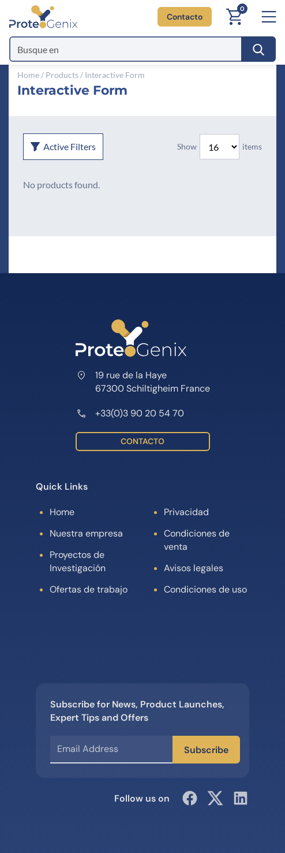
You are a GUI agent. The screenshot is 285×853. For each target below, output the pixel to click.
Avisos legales (193, 568)
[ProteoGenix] (43, 17)
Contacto (184, 17)
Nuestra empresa (86, 533)
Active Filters (63, 146)
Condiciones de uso (205, 589)
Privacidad (186, 512)
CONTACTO (142, 441)
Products (62, 75)
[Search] (258, 49)
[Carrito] (234, 17)
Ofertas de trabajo (88, 589)
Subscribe (206, 750)
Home (28, 75)
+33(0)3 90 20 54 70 (130, 413)
